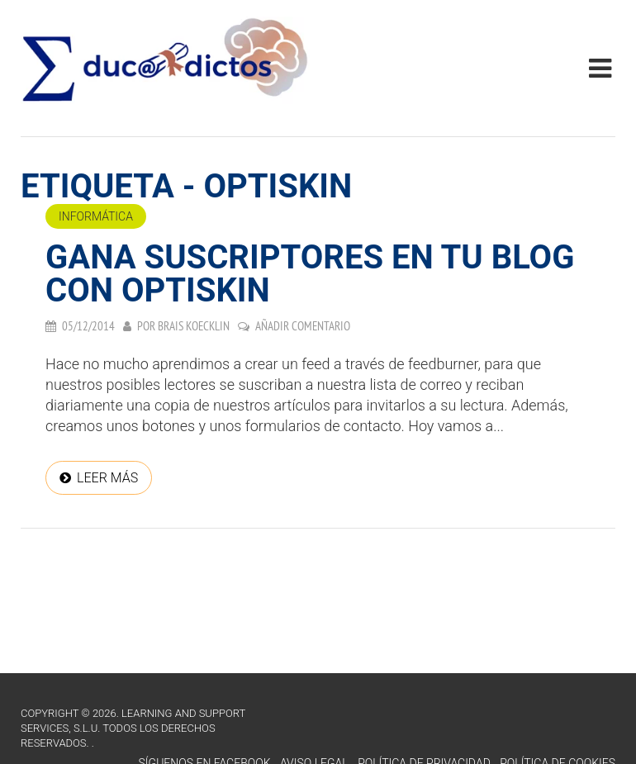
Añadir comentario (302, 326)
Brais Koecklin (194, 326)
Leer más (107, 478)
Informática (96, 216)
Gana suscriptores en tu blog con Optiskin (309, 274)
